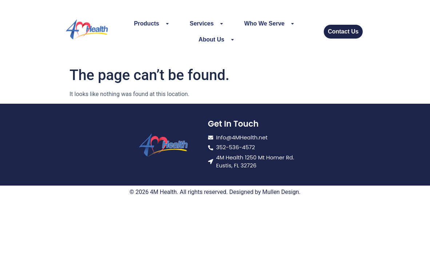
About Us (217, 39)
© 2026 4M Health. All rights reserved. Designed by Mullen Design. (215, 191)
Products (151, 23)
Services (207, 23)
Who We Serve (269, 23)
